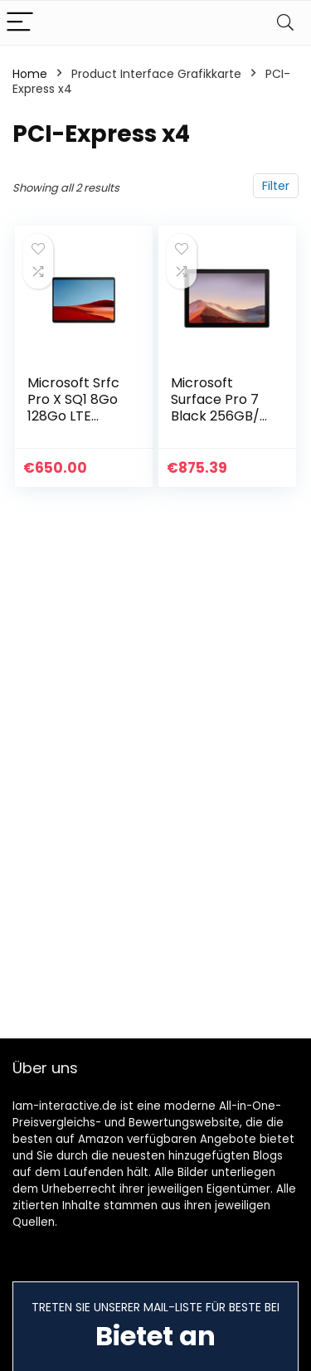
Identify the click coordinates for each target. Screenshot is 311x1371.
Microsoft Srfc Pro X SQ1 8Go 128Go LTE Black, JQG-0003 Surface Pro (73, 424)
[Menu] (20, 23)
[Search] (285, 23)
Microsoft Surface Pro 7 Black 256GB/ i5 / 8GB (215, 407)
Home (29, 74)
